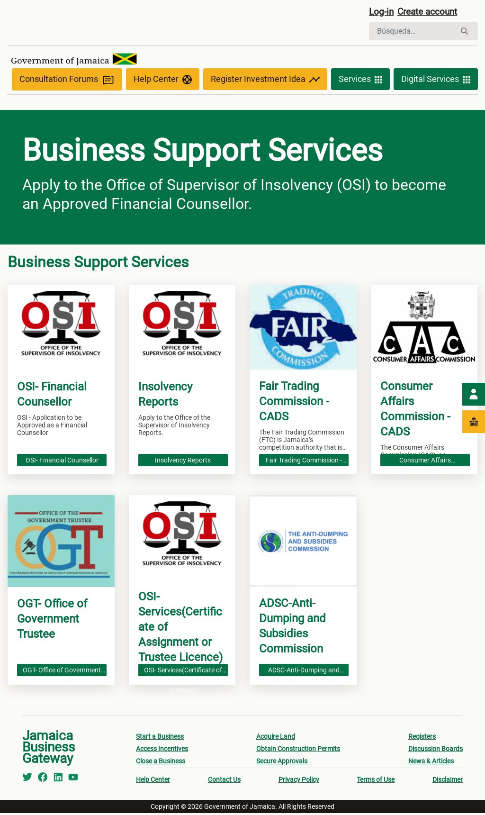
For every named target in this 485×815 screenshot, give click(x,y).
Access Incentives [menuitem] (162, 750)
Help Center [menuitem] (153, 781)
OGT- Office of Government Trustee (62, 672)
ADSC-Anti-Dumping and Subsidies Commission (304, 672)
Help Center (163, 81)
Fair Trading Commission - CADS (304, 462)
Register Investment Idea (265, 81)
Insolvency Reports (183, 461)
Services (360, 81)
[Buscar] (412, 32)
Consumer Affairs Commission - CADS (425, 462)
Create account (431, 12)
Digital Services (435, 81)
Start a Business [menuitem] (160, 738)
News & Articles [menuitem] (431, 763)
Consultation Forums (67, 81)
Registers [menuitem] (422, 738)
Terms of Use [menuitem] (376, 781)
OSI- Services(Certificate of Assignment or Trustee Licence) (183, 672)
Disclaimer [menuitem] (447, 781)
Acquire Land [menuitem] (275, 738)
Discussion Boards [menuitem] (435, 750)
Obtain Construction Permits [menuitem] (298, 750)
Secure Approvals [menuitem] (281, 763)
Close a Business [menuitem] (160, 763)
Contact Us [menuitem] (224, 781)
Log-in (382, 12)
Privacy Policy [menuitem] (298, 781)
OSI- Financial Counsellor (62, 461)
